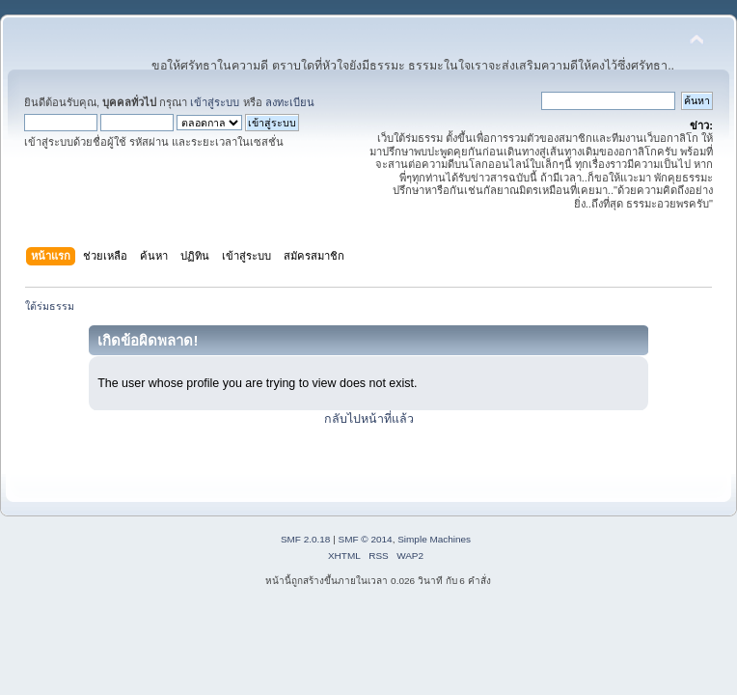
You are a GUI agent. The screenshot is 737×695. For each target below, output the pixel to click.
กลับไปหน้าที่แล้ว (369, 419)
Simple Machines (434, 539)
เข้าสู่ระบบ (214, 102)
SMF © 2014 (366, 539)
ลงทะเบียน (289, 102)
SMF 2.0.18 (306, 539)
